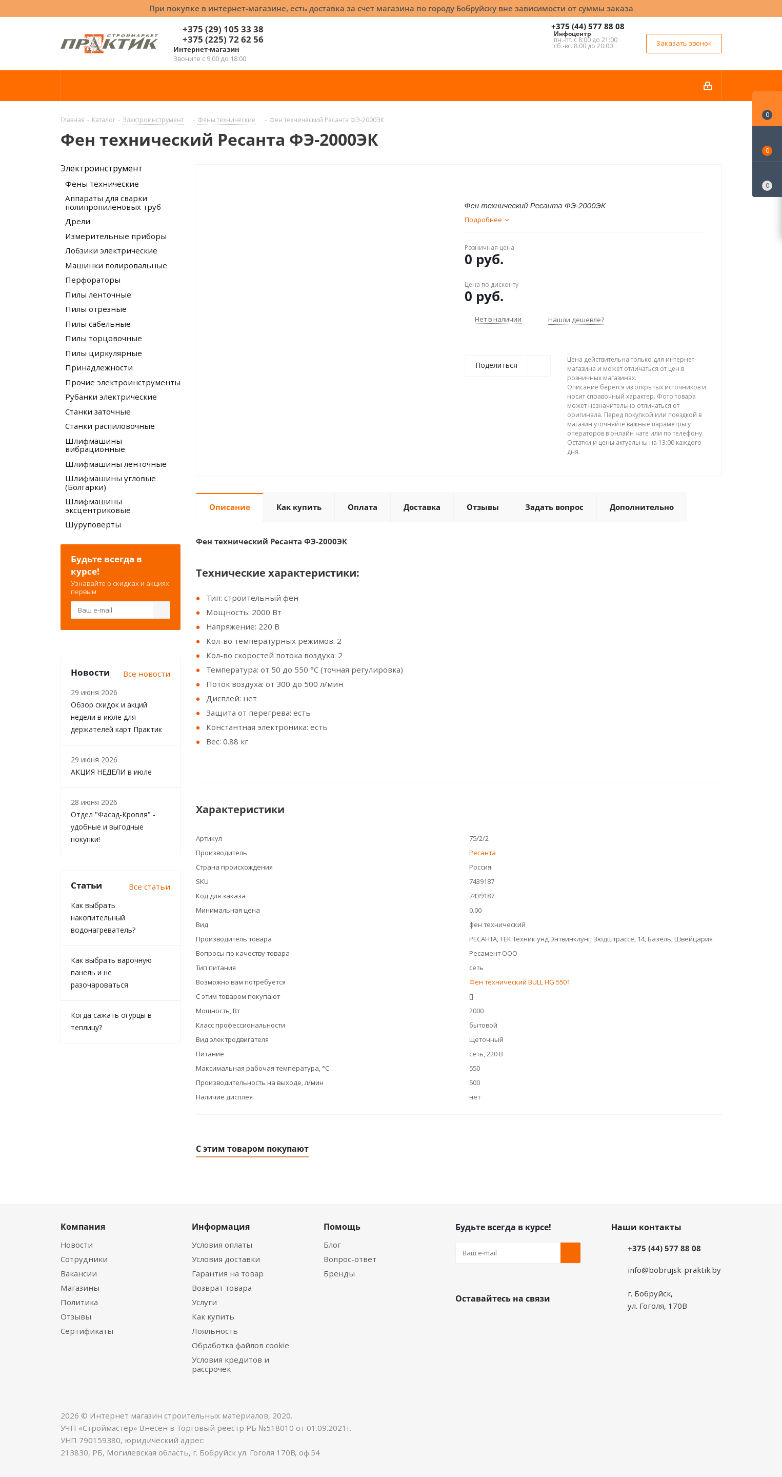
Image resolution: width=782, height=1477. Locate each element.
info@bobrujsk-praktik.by (674, 1270)
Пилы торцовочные (103, 338)
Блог (332, 1244)
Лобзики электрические (111, 250)
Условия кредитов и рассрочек (230, 1364)
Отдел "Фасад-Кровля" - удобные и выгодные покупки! (113, 827)
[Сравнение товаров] (767, 179)
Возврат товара (222, 1288)
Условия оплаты (222, 1244)
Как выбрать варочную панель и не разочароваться (111, 972)
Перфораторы (93, 279)
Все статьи (149, 886)
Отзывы (76, 1316)
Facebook (491, 1322)
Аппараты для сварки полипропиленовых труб (113, 202)
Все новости (146, 673)
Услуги (204, 1302)
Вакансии (79, 1273)
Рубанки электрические (111, 396)
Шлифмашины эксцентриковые (98, 505)
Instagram (517, 1322)
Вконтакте (465, 1322)
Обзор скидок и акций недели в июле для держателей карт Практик (116, 717)
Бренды (339, 1273)
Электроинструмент (102, 168)
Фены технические (102, 184)
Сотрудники (84, 1259)
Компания (83, 1226)
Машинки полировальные (116, 265)
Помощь (342, 1226)
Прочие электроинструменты (123, 382)
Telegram (542, 1322)
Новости (77, 1244)
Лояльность (215, 1331)
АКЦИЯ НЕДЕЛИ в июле (111, 772)
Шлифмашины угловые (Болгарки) (110, 482)
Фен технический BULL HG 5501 (519, 982)
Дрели (77, 221)
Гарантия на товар (228, 1273)
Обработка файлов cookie (240, 1345)
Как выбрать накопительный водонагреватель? (103, 917)
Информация (221, 1226)
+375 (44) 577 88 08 (588, 26)
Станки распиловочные (110, 426)
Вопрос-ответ (350, 1259)
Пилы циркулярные (103, 353)
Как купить (213, 1316)
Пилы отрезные (96, 309)
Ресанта (482, 852)
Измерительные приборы (116, 236)
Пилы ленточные (98, 294)
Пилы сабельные (98, 324)
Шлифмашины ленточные (116, 464)
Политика (79, 1302)
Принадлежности (99, 367)
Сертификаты (87, 1331)
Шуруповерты (93, 524)
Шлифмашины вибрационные (95, 445)
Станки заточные (98, 411)
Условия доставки (226, 1259)
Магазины (80, 1288)
